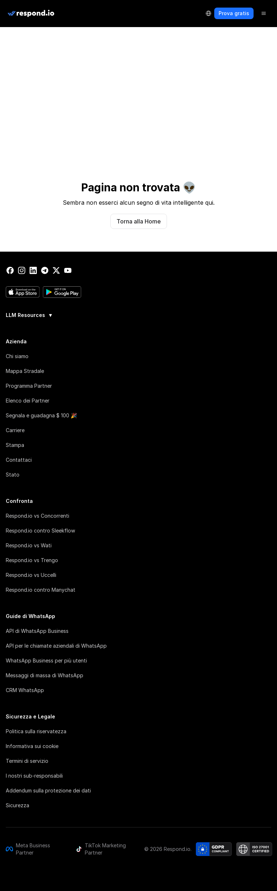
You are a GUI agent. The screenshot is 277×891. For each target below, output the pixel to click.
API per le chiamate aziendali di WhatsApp (56, 646)
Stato (12, 474)
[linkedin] (33, 270)
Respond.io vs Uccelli (31, 575)
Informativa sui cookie (32, 746)
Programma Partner (29, 386)
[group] (138, 314)
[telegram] (44, 270)
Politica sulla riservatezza (36, 731)
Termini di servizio (27, 761)
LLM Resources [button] (29, 315)
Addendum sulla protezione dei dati (48, 790)
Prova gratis (234, 13)
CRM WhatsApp (25, 690)
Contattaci (19, 460)
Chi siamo (17, 356)
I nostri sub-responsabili (34, 776)
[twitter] (56, 270)
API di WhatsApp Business (37, 631)
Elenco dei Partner (27, 400)
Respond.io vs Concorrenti (37, 516)
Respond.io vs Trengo (32, 560)
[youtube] (67, 270)
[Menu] (263, 13)
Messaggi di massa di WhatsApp (44, 675)
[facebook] (10, 270)
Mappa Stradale (25, 371)
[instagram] (21, 270)
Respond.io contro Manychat (40, 590)
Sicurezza (17, 805)
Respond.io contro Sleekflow (40, 530)
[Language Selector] (208, 13)
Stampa (15, 445)
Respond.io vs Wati (29, 545)
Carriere (15, 430)
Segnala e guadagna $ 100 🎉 (41, 415)
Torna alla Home (138, 221)
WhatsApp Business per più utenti (46, 660)
